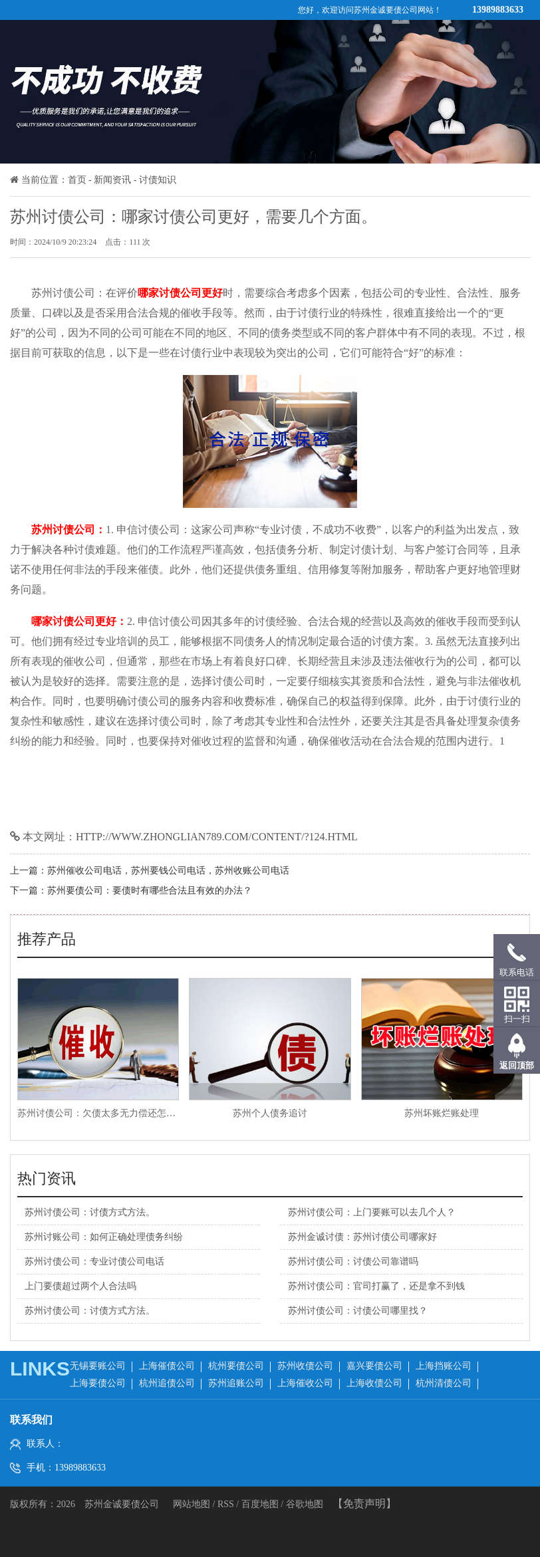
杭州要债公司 (236, 1366)
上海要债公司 (98, 1383)
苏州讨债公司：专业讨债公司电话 (94, 1261)
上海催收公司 (305, 1383)
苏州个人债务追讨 (270, 1113)
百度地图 (260, 1504)
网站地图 (193, 1504)
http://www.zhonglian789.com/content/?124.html (217, 836)
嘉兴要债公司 (374, 1366)
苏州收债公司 (305, 1366)
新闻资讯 (112, 180)
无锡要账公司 (98, 1366)
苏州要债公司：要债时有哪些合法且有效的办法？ (149, 891)
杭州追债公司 (167, 1383)
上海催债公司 (167, 1366)
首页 (77, 180)
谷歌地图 (304, 1504)
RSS (225, 1504)
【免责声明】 (364, 1503)
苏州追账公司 (236, 1383)
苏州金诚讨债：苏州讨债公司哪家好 (362, 1237)
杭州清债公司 (444, 1383)
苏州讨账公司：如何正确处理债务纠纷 (104, 1237)
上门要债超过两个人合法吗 (80, 1286)
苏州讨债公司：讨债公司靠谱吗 (353, 1261)
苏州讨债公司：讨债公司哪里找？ (358, 1311)
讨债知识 (157, 180)
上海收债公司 (374, 1383)
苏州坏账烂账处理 (441, 1113)
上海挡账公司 (444, 1366)
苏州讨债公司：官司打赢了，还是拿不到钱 (376, 1286)
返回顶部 (516, 1065)
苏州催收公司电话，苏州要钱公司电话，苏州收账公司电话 (168, 871)
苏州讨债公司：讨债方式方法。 (90, 1212)
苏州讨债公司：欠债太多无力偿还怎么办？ (105, 1113)
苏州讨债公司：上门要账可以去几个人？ (372, 1212)
